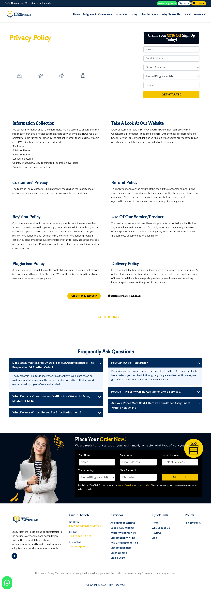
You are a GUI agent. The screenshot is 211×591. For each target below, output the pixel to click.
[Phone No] (171, 85)
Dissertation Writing (122, 537)
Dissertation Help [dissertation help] (120, 547)
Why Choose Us (161, 527)
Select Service (170, 455)
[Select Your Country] (171, 76)
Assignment (89, 14)
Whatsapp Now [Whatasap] (167, 3)
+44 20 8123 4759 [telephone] (80, 536)
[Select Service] (171, 67)
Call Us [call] (184, 3)
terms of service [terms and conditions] (125, 485)
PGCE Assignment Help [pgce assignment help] (124, 542)
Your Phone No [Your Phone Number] (128, 470)
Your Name (84, 455)
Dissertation (121, 14)
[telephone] (84, 296)
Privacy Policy (193, 522)
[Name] (171, 49)
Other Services (149, 14)
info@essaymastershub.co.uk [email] (85, 525)
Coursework (105, 14)
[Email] (171, 58)
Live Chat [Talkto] (198, 3)
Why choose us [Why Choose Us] (171, 14)
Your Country (86, 470)
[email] (124, 296)
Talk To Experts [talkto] (77, 546)
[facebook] (14, 556)
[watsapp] (7, 582)
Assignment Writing (122, 522)
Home (76, 14)
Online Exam (117, 557)
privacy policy (144, 485)
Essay (134, 14)
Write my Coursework (123, 532)
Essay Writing (118, 552)
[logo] (19, 14)
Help (186, 14)
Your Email (126, 455)
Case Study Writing (122, 527)
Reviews (200, 14)
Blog (154, 537)
